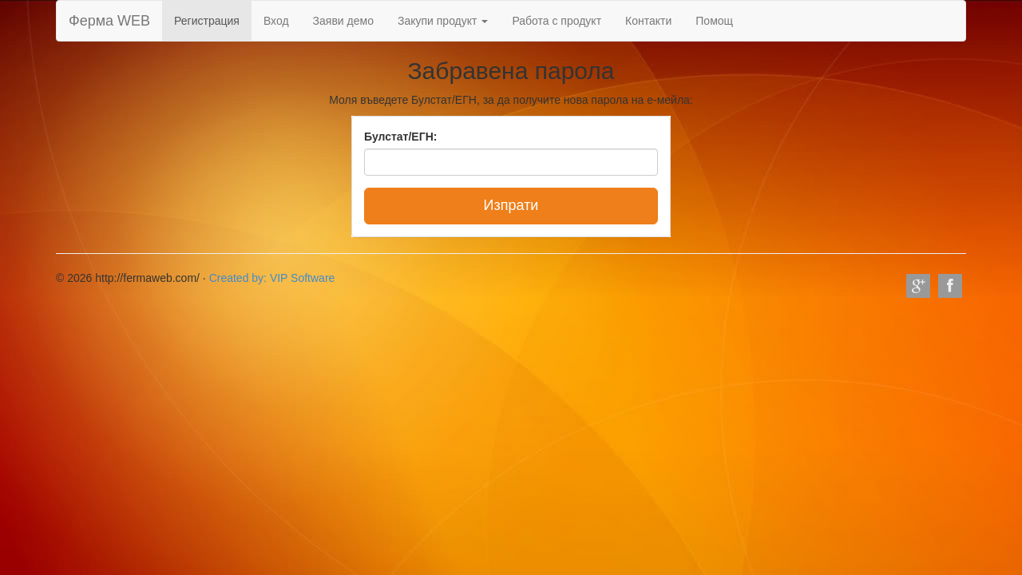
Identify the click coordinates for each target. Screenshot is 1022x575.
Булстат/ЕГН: (400, 136)
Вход (276, 20)
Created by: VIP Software (272, 278)
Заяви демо (343, 20)
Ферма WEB (109, 21)
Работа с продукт (556, 20)
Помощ (714, 20)
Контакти (648, 20)
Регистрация (207, 20)
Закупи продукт (443, 20)
